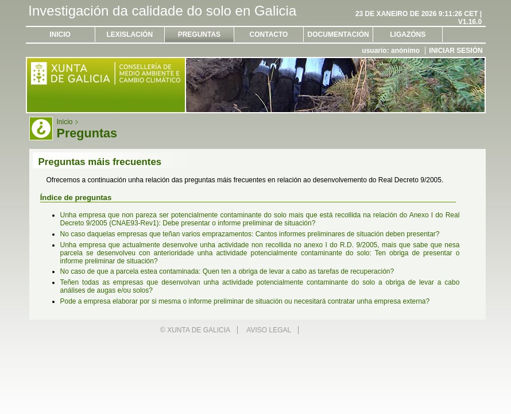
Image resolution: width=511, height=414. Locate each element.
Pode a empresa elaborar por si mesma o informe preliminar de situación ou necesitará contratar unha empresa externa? (245, 301)
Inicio (60, 34)
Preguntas (199, 34)
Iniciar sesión (455, 51)
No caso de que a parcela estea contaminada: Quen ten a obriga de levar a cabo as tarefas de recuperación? (227, 271)
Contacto (269, 34)
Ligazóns (407, 34)
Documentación (338, 34)
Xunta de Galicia (198, 330)
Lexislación (129, 34)
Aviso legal (268, 330)
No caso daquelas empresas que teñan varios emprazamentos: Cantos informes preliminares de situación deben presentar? (250, 234)
